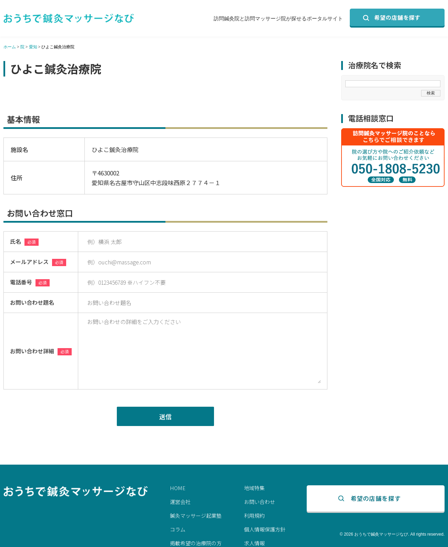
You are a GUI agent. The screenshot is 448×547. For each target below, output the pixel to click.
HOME (177, 487)
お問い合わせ (259, 501)
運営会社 (180, 501)
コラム (177, 529)
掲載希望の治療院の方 (196, 543)
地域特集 (254, 487)
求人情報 (254, 543)
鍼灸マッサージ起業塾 (196, 515)
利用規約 (254, 515)
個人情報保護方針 (264, 529)
